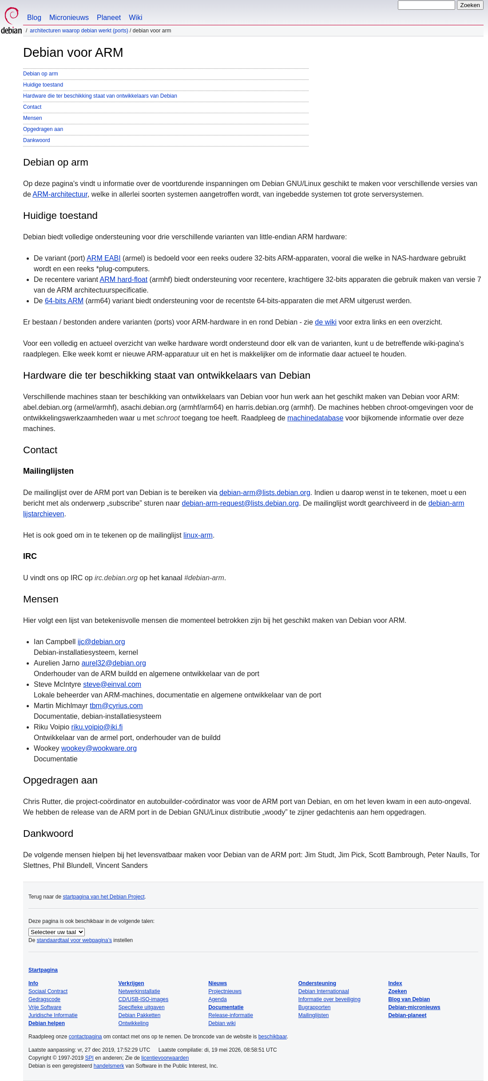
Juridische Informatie (53, 1015)
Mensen (32, 118)
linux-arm (198, 535)
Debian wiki (221, 1023)
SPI (89, 1058)
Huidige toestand (43, 85)
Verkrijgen (131, 983)
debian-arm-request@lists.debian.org (240, 503)
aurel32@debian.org (114, 663)
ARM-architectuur (59, 194)
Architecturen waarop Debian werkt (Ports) (79, 31)
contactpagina (85, 1036)
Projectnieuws (225, 991)
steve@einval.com (112, 684)
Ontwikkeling (134, 1023)
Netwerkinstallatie (139, 991)
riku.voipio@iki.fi (97, 727)
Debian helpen (46, 1023)
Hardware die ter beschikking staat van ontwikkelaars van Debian (100, 96)
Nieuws (217, 983)
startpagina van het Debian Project (103, 897)
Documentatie (225, 1007)
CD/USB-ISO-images (144, 999)
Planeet (109, 17)
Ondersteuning (317, 983)
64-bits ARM (64, 301)
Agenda (217, 999)
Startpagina (43, 970)
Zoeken (397, 991)
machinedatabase (315, 418)
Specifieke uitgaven (142, 1007)
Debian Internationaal (323, 991)
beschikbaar (272, 1036)
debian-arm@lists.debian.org (264, 492)
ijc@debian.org (101, 641)
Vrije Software (44, 1007)
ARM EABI (103, 258)
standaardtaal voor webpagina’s (74, 940)
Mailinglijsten (313, 1015)
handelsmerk (109, 1066)
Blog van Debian (409, 999)
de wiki (326, 322)
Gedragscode (44, 999)
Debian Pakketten (140, 1015)
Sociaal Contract (47, 991)
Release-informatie (230, 1015)
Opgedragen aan (43, 129)
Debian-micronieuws (414, 1007)
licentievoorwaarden (165, 1058)
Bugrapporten (314, 1007)
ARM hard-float (124, 279)
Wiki (135, 17)
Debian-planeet (407, 1015)
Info (33, 983)
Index (395, 983)
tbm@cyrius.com (116, 705)
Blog (34, 17)
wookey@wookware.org (99, 748)
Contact (32, 107)
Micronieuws (69, 17)
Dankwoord (36, 140)
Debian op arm (40, 74)
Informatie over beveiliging (329, 999)
